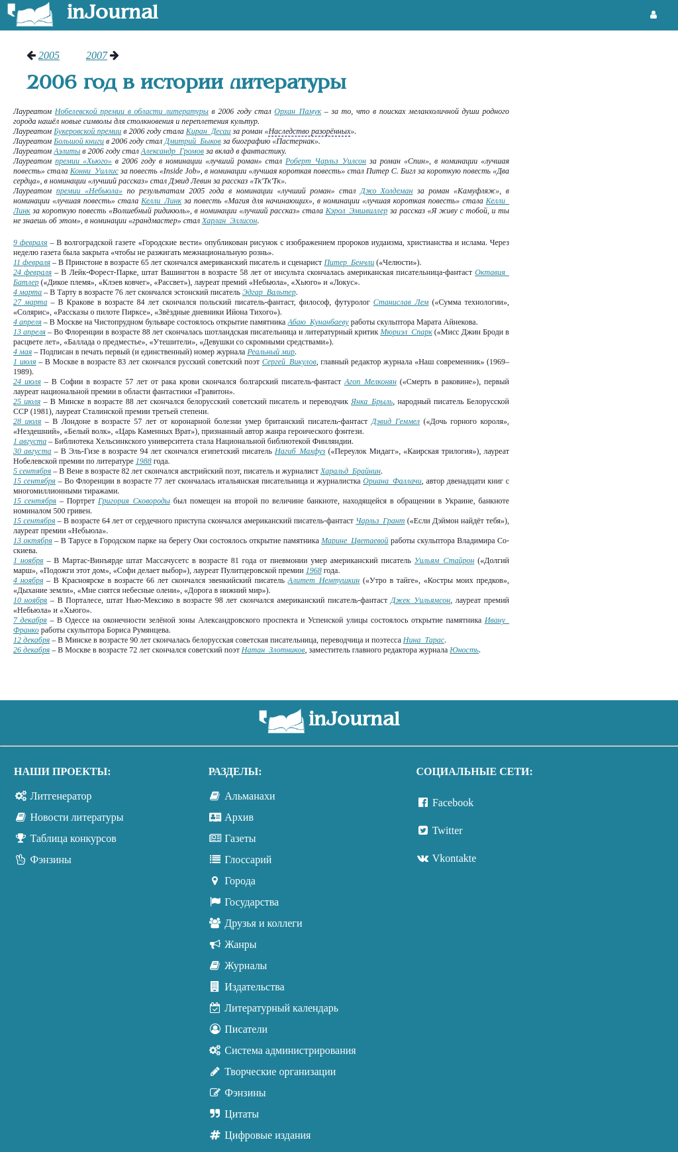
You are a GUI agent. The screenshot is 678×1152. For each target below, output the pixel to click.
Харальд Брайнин (350, 471)
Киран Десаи (208, 131)
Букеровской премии (87, 131)
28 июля (27, 421)
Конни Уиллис (94, 171)
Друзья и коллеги (263, 923)
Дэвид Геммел (395, 421)
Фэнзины (51, 859)
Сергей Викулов (289, 361)
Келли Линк (161, 200)
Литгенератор (61, 796)
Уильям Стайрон (444, 560)
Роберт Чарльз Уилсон (325, 161)
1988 (144, 461)
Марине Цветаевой (354, 540)
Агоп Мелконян (370, 381)
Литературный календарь (281, 1008)
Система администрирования (290, 1050)
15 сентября (34, 481)
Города (240, 880)
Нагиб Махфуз (300, 451)
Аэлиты (67, 151)
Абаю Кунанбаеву (317, 322)
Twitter (447, 830)
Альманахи (249, 796)
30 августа (32, 451)
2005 (49, 55)
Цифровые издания (267, 1135)
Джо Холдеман (386, 190)
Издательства (254, 986)
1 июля (24, 361)
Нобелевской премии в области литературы (132, 111)
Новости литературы (77, 817)
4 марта (27, 292)
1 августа (29, 441)
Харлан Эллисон (229, 220)
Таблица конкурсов (73, 838)
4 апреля (27, 322)
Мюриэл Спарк (406, 332)
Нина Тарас (423, 640)
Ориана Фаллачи (392, 481)
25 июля (26, 401)
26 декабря (31, 650)
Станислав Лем (401, 302)
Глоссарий (247, 859)
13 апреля (29, 332)
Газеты (240, 838)
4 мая (22, 351)
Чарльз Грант (380, 520)
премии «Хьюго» (83, 161)
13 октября (32, 540)
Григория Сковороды (134, 500)
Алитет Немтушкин (324, 580)
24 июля (27, 381)
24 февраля (32, 272)
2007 (96, 55)
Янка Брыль (372, 401)
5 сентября (32, 471)
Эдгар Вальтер (269, 292)
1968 (314, 570)
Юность (464, 650)
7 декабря (30, 620)
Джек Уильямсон (420, 600)
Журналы (245, 965)
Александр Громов (172, 151)
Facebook (452, 802)
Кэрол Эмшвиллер (357, 210)
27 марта (30, 302)
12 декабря (31, 640)
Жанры (240, 944)
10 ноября (30, 600)
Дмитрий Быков (192, 141)
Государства (251, 902)
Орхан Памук (297, 111)
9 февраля (30, 242)
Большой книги (79, 141)
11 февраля (31, 262)
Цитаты (241, 1114)
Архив (239, 817)
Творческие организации (280, 1071)
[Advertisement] (600, 248)
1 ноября (28, 560)
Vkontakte (454, 858)
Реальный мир (271, 351)
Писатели (245, 1029)
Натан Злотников (273, 650)
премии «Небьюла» (89, 190)
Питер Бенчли (349, 262)
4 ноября (28, 580)
